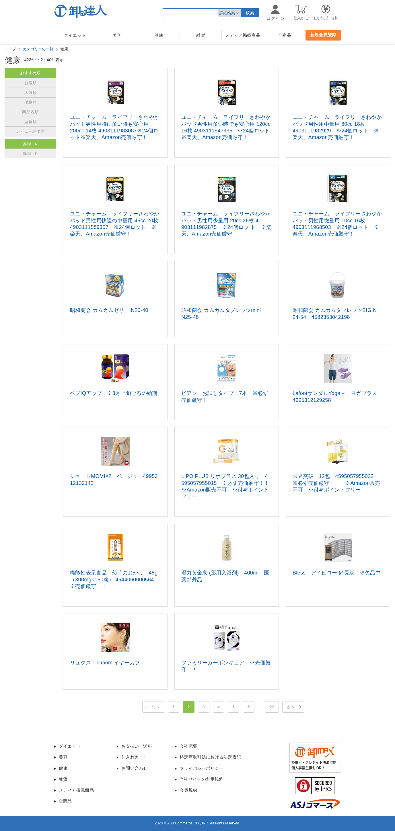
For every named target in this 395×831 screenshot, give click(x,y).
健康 (158, 35)
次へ (291, 707)
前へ (155, 707)
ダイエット (75, 35)
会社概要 (188, 746)
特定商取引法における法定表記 (210, 757)
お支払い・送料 (136, 746)
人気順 (30, 92)
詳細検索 (227, 12)
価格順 (30, 102)
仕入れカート (134, 757)
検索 (250, 12)
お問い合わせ (134, 768)
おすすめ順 (30, 73)
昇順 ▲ (30, 143)
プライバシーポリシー (201, 768)
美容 (116, 35)
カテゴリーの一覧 (38, 49)
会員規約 (188, 790)
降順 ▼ (30, 153)
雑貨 (200, 35)
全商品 (284, 35)
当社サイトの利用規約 (201, 779)
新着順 (30, 82)
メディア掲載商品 (242, 35)
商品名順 (30, 111)
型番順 (30, 121)
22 (272, 707)
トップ (10, 49)
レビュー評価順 (30, 131)
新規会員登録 (323, 34)
